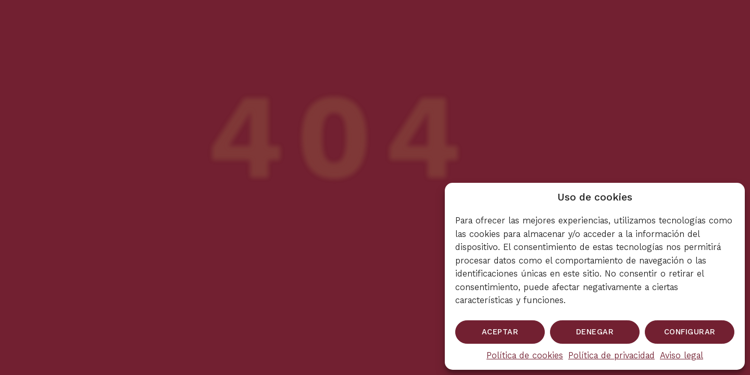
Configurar (690, 331)
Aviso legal (681, 355)
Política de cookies (524, 355)
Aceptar (500, 331)
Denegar (595, 331)
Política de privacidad (611, 355)
